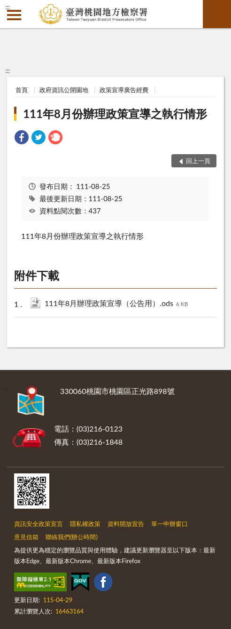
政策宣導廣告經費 (124, 90)
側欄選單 (14, 15)
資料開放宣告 (126, 523)
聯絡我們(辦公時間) (72, 537)
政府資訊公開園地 (63, 90)
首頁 (21, 90)
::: (7, 7)
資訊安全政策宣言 (38, 523)
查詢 (217, 14)
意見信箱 (26, 537)
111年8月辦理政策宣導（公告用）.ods (116, 304)
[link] (22, 138)
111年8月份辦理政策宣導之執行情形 (115, 113)
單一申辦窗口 (169, 523)
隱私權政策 (85, 523)
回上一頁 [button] (198, 161)
